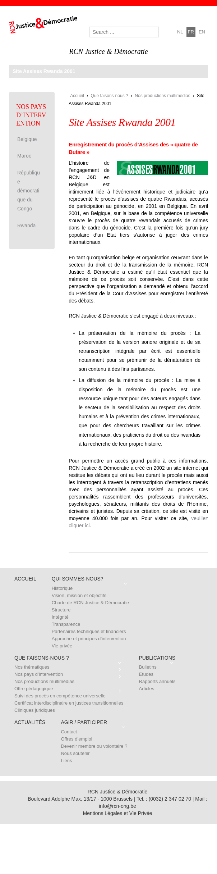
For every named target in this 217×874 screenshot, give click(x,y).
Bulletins (148, 667)
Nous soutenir (75, 753)
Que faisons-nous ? (109, 95)
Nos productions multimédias (162, 95)
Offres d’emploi (76, 739)
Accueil (77, 95)
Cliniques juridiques (34, 710)
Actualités (29, 722)
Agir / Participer (84, 722)
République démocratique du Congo (28, 191)
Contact (69, 731)
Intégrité (60, 617)
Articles (146, 688)
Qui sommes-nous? (77, 579)
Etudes (146, 674)
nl (180, 32)
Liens (66, 760)
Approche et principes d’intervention (89, 638)
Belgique (27, 139)
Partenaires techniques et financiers (89, 631)
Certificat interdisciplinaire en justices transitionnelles (68, 703)
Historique (62, 588)
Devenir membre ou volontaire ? (94, 746)
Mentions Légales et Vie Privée (117, 813)
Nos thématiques (32, 667)
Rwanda (26, 225)
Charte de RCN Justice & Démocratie (90, 602)
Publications (157, 658)
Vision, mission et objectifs (79, 595)
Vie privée (62, 645)
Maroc (24, 156)
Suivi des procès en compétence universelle (60, 695)
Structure (61, 610)
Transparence (66, 624)
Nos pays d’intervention (38, 674)
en (202, 32)
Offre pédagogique (33, 688)
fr (191, 32)
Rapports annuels (157, 681)
